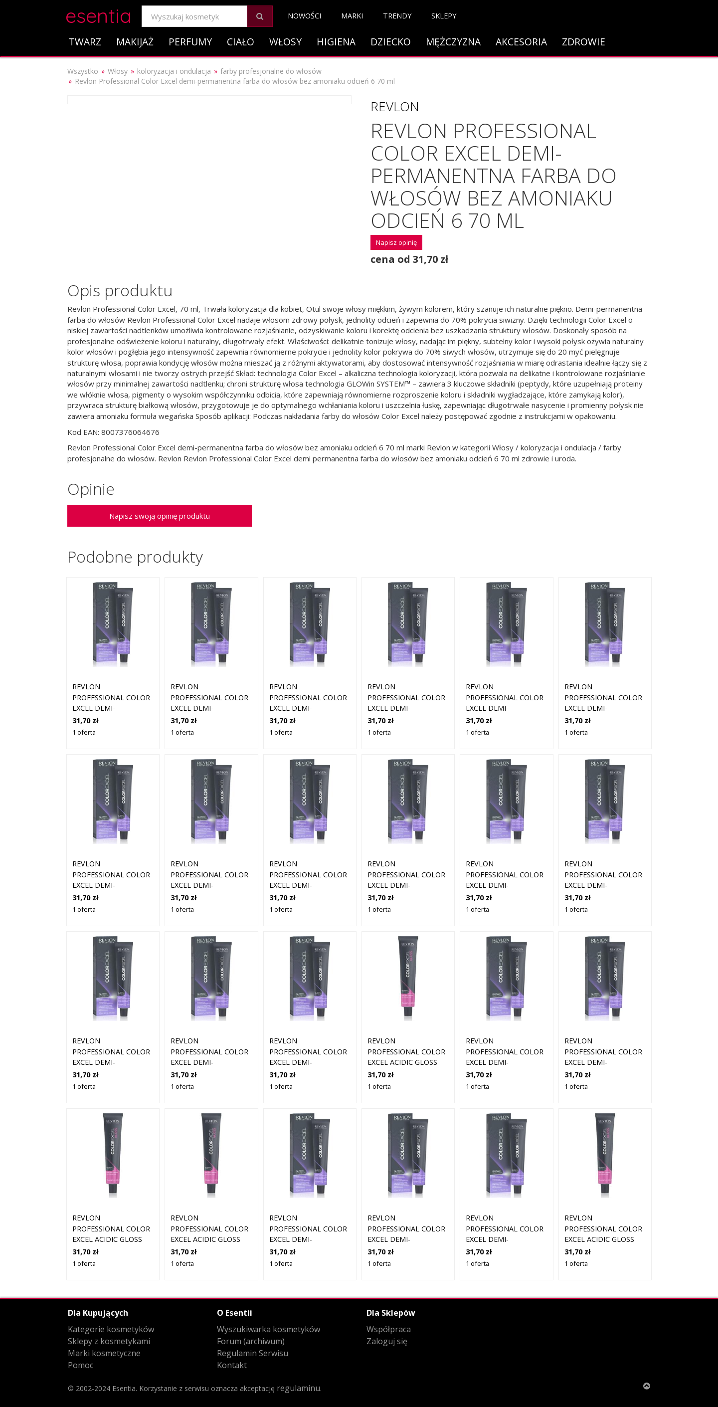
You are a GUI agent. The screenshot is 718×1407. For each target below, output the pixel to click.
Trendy (397, 15)
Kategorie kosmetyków (111, 1329)
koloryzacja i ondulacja (174, 71)
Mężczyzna (453, 41)
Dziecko (390, 41)
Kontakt (232, 1365)
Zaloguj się (386, 1341)
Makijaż (135, 41)
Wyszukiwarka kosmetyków (268, 1329)
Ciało (240, 41)
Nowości (304, 15)
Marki (352, 15)
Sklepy (443, 15)
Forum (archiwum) (251, 1341)
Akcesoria (521, 41)
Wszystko (82, 71)
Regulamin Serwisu (252, 1353)
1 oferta (84, 732)
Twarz (85, 41)
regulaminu (298, 1388)
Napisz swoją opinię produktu (159, 516)
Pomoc (80, 1365)
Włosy (285, 41)
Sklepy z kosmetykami (109, 1341)
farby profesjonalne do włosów (271, 71)
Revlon (394, 106)
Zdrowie (583, 41)
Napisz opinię (396, 242)
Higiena (336, 41)
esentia (98, 14)
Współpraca (388, 1329)
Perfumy (190, 41)
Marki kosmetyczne (104, 1353)
